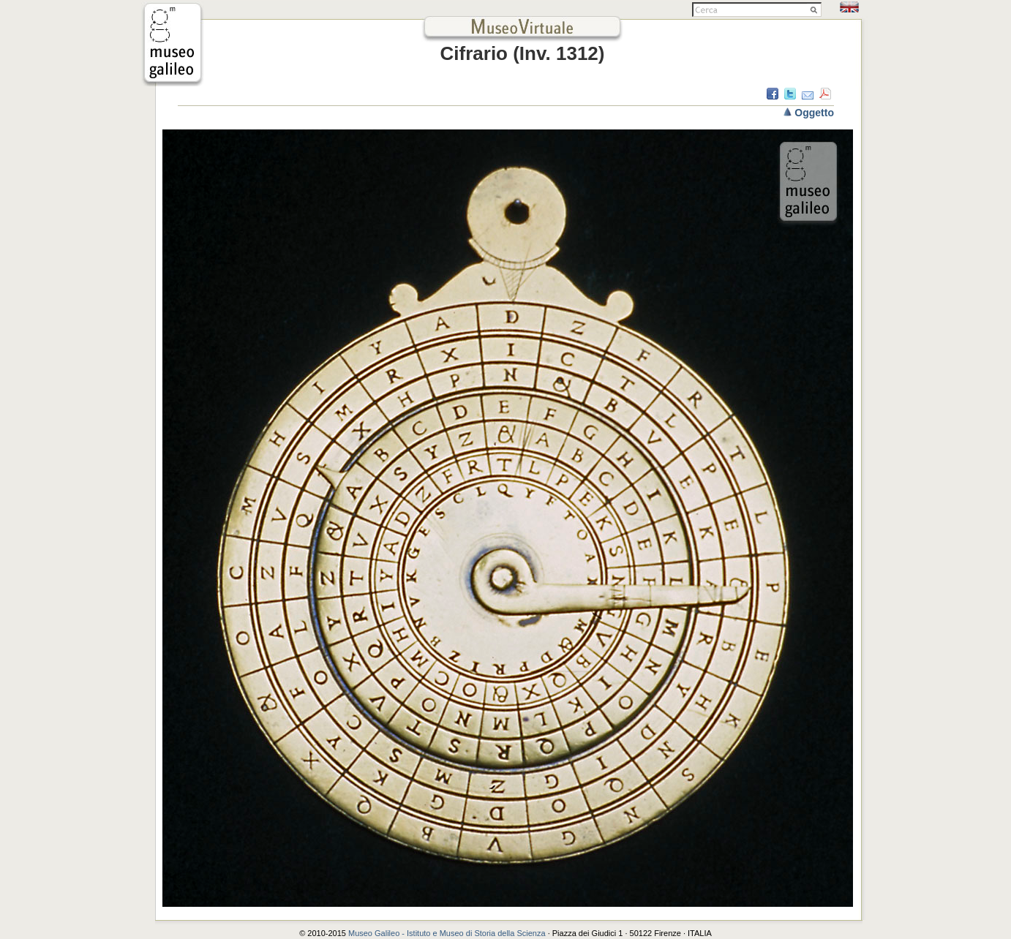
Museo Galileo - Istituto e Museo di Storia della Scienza (447, 933)
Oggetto (814, 112)
